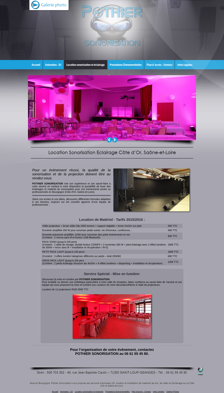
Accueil (36, 64)
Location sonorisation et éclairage (85, 64)
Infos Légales (184, 64)
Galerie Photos (172, 392)
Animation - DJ (53, 64)
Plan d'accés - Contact (159, 64)
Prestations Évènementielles (126, 64)
